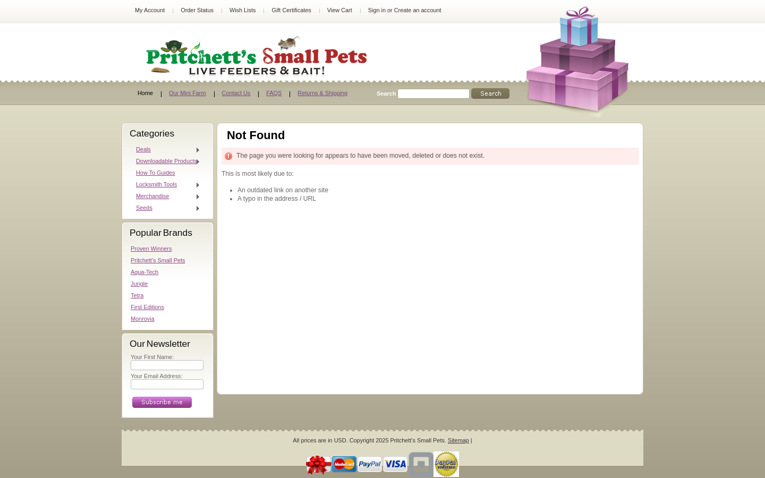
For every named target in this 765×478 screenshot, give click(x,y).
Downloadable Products (165, 161)
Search (386, 93)
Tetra (137, 295)
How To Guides (155, 172)
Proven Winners (151, 248)
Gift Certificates (291, 10)
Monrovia (143, 318)
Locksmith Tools (165, 185)
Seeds (165, 208)
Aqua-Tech (144, 272)
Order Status (197, 10)
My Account (150, 10)
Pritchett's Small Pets (158, 260)
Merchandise (165, 196)
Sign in (377, 10)
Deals (165, 149)
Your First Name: (152, 357)
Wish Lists (243, 10)
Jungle (139, 283)
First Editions (147, 307)
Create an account (417, 10)
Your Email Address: (157, 376)
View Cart (339, 10)
